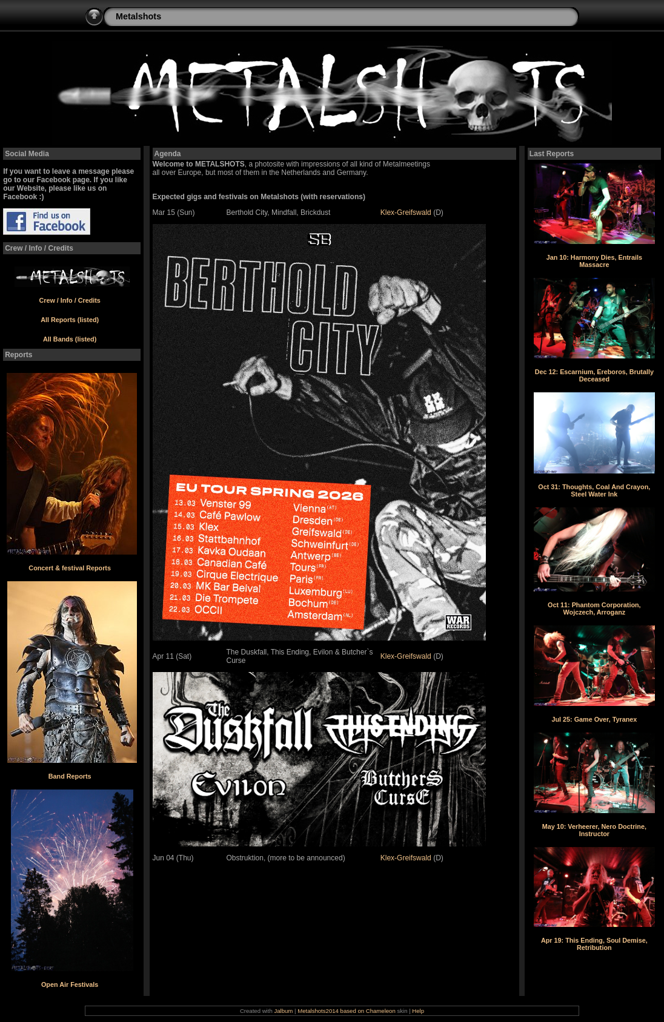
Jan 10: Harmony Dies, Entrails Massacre (594, 261)
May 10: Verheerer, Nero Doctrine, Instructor (594, 830)
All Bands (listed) (69, 339)
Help (418, 1010)
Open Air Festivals (69, 984)
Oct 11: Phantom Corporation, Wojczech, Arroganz (594, 608)
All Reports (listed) (70, 319)
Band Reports (69, 776)
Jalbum (283, 1010)
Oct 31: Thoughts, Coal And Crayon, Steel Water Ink (594, 490)
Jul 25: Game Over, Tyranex (594, 719)
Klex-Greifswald (405, 212)
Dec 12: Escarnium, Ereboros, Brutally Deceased (594, 375)
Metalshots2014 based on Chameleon (347, 1010)
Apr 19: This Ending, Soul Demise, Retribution (594, 944)
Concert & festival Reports (69, 568)
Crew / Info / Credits (69, 300)
